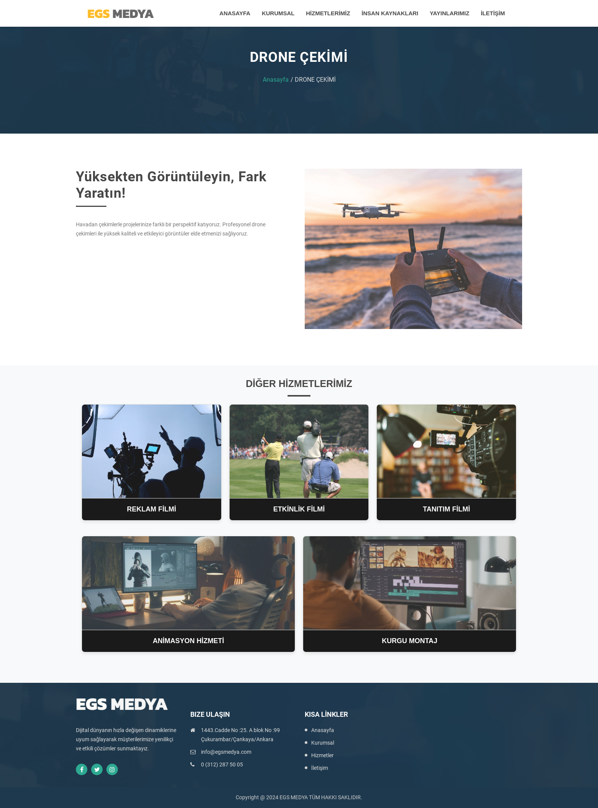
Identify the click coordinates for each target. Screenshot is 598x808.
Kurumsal (322, 743)
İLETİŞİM (493, 13)
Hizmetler (322, 755)
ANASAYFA (234, 13)
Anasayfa (276, 79)
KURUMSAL (278, 13)
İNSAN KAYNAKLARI (390, 13)
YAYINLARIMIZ (449, 13)
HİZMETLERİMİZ (328, 13)
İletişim (319, 768)
